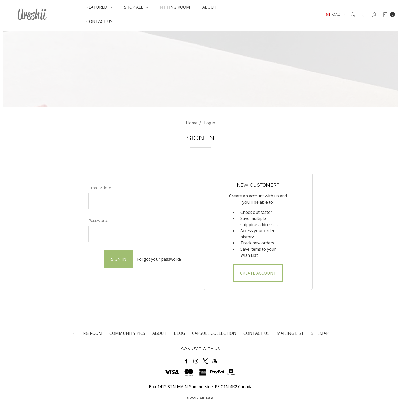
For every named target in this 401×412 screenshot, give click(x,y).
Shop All (136, 7)
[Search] (353, 14)
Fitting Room (175, 7)
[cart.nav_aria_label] (387, 14)
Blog (179, 333)
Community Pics (127, 333)
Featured (99, 7)
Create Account (258, 273)
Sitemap (320, 333)
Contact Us (99, 21)
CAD (335, 14)
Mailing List (290, 333)
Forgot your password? (159, 259)
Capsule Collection (214, 333)
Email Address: (102, 187)
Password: (98, 220)
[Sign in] (374, 14)
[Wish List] (363, 14)
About (209, 7)
